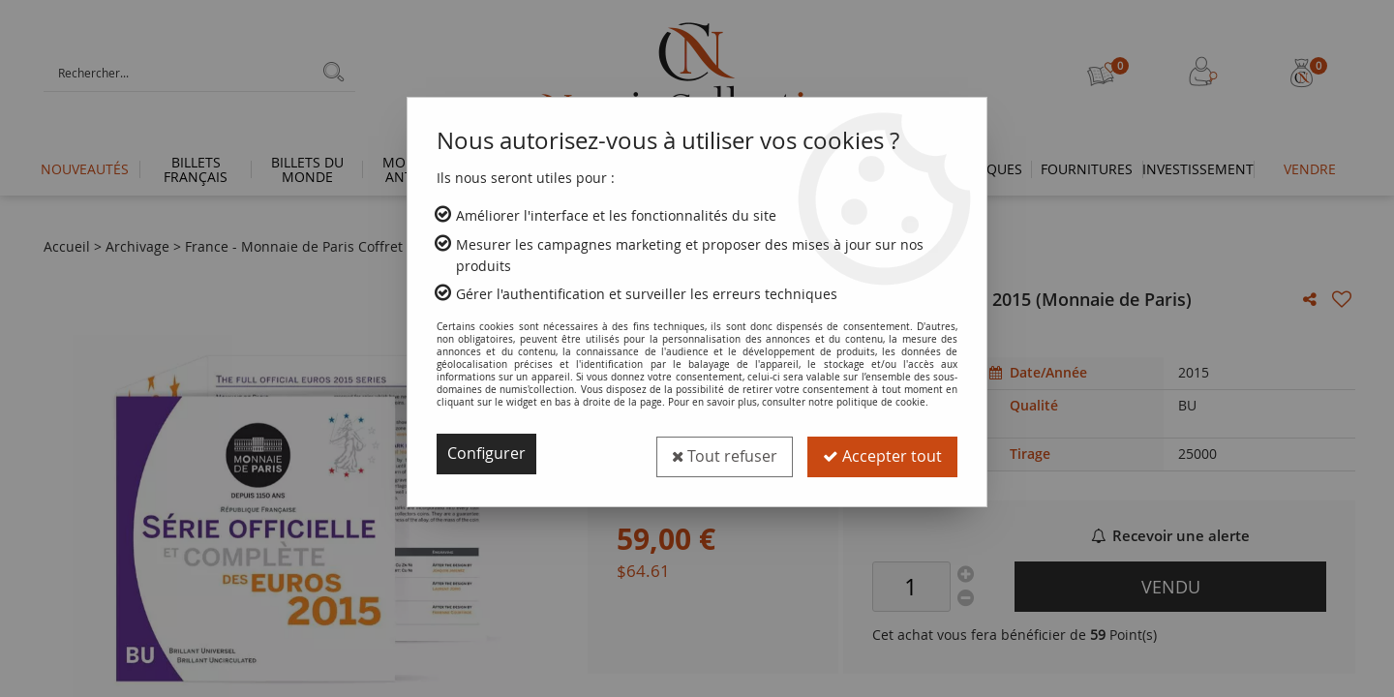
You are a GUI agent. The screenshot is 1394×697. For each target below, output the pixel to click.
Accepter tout (882, 454)
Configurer (486, 454)
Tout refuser (724, 454)
